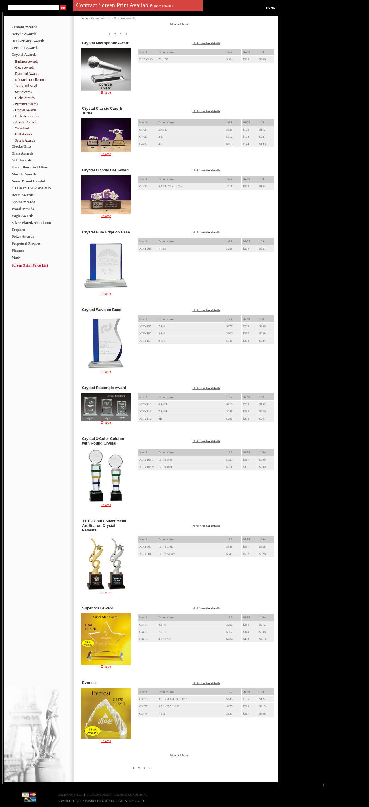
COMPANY (65, 794)
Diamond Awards (27, 74)
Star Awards (23, 92)
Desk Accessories (27, 116)
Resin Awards (22, 195)
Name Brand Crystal (28, 181)
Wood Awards (23, 209)
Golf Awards (24, 134)
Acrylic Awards (24, 33)
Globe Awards (25, 98)
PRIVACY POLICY (99, 794)
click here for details (206, 43)
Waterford (22, 128)
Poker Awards (23, 236)
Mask (16, 257)
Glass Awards (22, 153)
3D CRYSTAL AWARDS (31, 188)
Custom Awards (24, 27)
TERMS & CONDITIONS (130, 794)
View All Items (179, 24)
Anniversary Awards (28, 40)
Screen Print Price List (30, 265)
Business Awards (26, 61)
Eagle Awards (22, 215)
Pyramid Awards (26, 104)
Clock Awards (24, 68)
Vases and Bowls (26, 86)
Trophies (19, 229)
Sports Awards (25, 140)
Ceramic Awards (25, 47)
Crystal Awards (24, 54)
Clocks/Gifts (21, 146)
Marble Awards (24, 174)
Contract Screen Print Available (125, 5)
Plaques (18, 250)
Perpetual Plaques (26, 243)
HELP (80, 794)
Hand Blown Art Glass (30, 167)
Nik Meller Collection (30, 80)
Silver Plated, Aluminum (31, 222)
